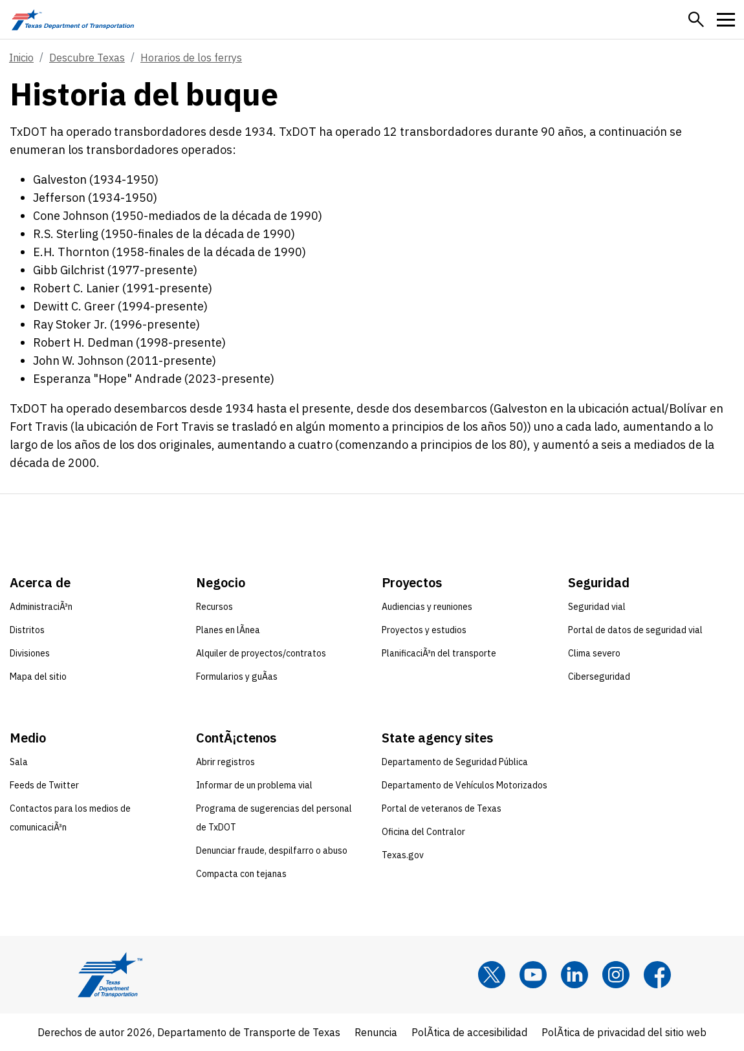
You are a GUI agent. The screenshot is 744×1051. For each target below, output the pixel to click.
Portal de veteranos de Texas (441, 808)
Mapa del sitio (38, 676)
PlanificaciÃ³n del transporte (439, 653)
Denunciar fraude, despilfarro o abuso (271, 850)
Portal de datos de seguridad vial (635, 630)
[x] (491, 974)
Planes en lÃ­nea (228, 630)
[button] (696, 19)
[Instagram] (615, 974)
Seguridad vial (597, 606)
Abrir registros (225, 762)
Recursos (214, 606)
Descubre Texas (87, 57)
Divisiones (30, 653)
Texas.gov (403, 855)
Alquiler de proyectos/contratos (261, 653)
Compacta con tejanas (241, 874)
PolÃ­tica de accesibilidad (469, 1032)
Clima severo (594, 653)
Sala (19, 762)
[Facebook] (657, 974)
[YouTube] (533, 974)
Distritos (27, 630)
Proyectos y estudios (424, 630)
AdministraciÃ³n (41, 606)
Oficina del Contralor (423, 832)
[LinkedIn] (574, 974)
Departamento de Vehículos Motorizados (464, 785)
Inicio (21, 57)
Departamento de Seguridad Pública (455, 762)
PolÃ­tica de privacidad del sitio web (624, 1032)
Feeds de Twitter (44, 785)
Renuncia (376, 1032)
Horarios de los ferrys (191, 57)
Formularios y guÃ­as (237, 676)
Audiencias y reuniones (427, 606)
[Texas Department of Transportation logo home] (73, 19)
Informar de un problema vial (254, 785)
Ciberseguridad (599, 676)
